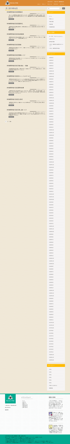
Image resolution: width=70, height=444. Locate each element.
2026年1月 (51, 68)
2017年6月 (51, 338)
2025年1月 (51, 95)
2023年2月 (51, 156)
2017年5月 (51, 341)
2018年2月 (51, 317)
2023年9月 (51, 137)
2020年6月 (51, 242)
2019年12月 (51, 258)
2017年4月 (51, 343)
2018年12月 (51, 290)
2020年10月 (51, 231)
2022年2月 (51, 188)
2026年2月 (51, 65)
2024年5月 (51, 116)
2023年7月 (51, 143)
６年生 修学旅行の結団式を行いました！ (56, 45)
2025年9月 (51, 79)
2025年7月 (51, 81)
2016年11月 (51, 357)
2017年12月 (51, 322)
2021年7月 (51, 207)
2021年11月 (51, 196)
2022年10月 (51, 167)
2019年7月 (51, 271)
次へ (10, 121)
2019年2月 (51, 285)
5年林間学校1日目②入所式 (15, 99)
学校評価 (51, 24)
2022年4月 (51, 183)
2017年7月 (51, 335)
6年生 (50, 382)
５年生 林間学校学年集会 (54, 48)
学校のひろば (49, 4)
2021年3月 (51, 218)
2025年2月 (51, 92)
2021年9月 (51, 202)
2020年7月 (51, 239)
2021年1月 (51, 223)
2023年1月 (51, 159)
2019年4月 (51, 279)
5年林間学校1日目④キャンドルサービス (19, 76)
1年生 (50, 369)
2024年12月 (51, 97)
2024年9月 (51, 105)
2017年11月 (51, 325)
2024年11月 (51, 100)
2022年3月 (51, 186)
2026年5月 (51, 57)
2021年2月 (51, 220)
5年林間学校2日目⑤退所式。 (15, 23)
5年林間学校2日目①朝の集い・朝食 (17, 65)
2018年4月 (51, 311)
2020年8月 (51, 236)
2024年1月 (51, 127)
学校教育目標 (51, 26)
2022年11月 (51, 164)
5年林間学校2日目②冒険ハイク (16, 55)
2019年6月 (51, 274)
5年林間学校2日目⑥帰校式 (15, 12)
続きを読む (11, 29)
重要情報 (51, 388)
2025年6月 (51, 84)
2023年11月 (51, 132)
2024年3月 (51, 121)
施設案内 (7, 409)
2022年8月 (51, 172)
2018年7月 (51, 303)
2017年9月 (51, 330)
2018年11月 (51, 293)
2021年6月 (51, 210)
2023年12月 (51, 129)
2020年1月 (51, 255)
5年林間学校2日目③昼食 (14, 44)
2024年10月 (51, 103)
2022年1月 (51, 191)
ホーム (50, 16)
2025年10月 (51, 76)
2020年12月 (51, 226)
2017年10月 (51, 327)
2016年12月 (51, 354)
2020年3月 (51, 250)
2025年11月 (51, 73)
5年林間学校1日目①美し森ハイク (17, 110)
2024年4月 (51, 119)
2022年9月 (51, 170)
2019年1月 (51, 287)
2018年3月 (51, 314)
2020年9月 (51, 234)
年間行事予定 (56, 4)
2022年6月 (51, 178)
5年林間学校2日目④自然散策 (15, 34)
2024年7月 (51, 111)
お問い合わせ (62, 4)
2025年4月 (51, 89)
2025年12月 (51, 71)
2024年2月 (51, 124)
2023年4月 (51, 151)
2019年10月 (51, 263)
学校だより (44, 4)
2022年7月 (51, 175)
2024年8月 (51, 108)
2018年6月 (51, 306)
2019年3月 (51, 282)
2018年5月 (51, 309)
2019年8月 (51, 269)
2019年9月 (51, 266)
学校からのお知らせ (41, 13)
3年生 (50, 374)
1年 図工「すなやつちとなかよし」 (56, 36)
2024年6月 (51, 113)
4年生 (50, 377)
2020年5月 (51, 244)
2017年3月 (51, 346)
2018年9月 (51, 298)
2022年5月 (51, 180)
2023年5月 (51, 148)
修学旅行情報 (51, 41)
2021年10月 (51, 199)
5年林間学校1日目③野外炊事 (15, 88)
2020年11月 (51, 228)
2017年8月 (51, 333)
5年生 (50, 380)
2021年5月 (51, 212)
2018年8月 (51, 301)
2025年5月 (51, 87)
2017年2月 (51, 349)
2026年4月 (51, 60)
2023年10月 (51, 135)
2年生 (50, 372)
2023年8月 (51, 140)
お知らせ (38, 4)
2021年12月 (51, 194)
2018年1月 (51, 319)
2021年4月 (51, 215)
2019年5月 (51, 277)
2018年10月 (51, 295)
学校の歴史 (51, 21)
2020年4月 (51, 247)
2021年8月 (51, 204)
